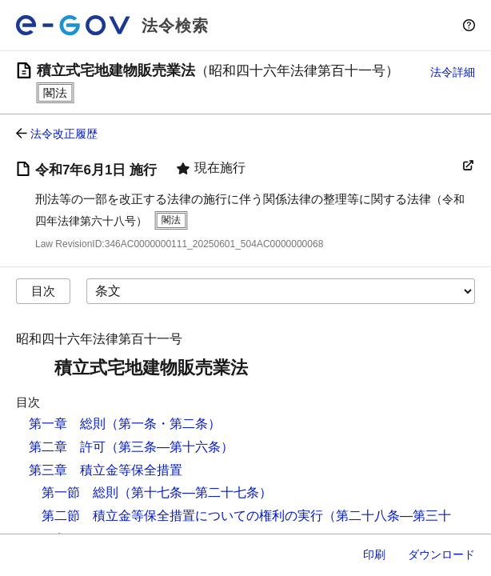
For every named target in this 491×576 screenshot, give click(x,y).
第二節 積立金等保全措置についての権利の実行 (182, 515)
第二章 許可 (67, 447)
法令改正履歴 (64, 133)
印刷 (374, 554)
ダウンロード (441, 554)
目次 (43, 291)
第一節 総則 (80, 492)
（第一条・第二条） (163, 423)
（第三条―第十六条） (170, 447)
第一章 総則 (67, 423)
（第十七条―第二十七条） (195, 492)
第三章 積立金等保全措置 (105, 470)
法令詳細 (452, 72)
